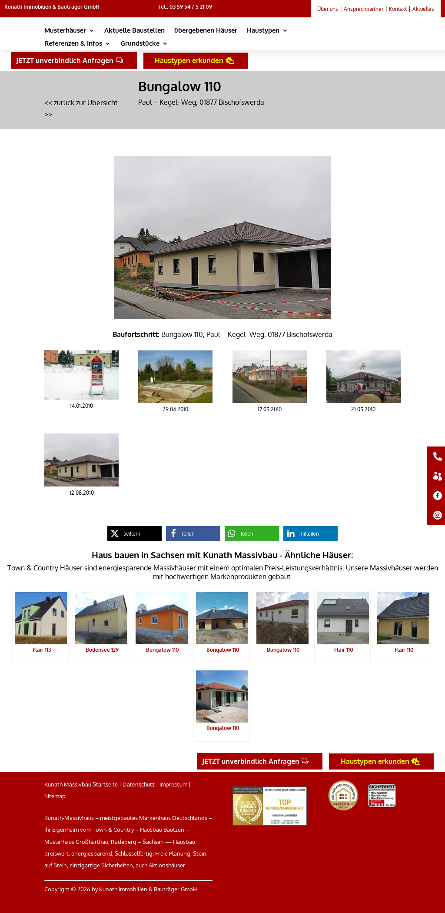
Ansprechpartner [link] (363, 9)
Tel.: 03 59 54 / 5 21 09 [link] (185, 6)
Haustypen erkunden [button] (189, 60)
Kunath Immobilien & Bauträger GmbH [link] (52, 6)
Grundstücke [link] (139, 43)
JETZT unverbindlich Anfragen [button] (64, 60)
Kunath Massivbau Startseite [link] (81, 784)
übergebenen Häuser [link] (205, 30)
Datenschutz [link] (139, 784)
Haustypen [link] (263, 30)
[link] (356, 40)
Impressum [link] (173, 784)
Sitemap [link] (55, 796)
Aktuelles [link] (423, 9)
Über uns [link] (327, 9)
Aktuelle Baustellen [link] (134, 30)
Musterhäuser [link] (65, 30)
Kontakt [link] (398, 9)
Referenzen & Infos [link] (73, 43)
